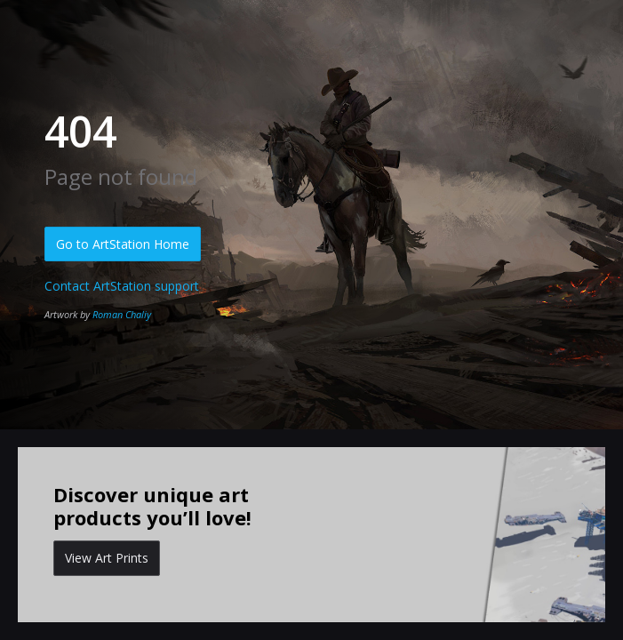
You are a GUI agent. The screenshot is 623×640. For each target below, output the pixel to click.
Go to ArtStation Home (122, 244)
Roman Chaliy (121, 314)
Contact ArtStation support (121, 285)
